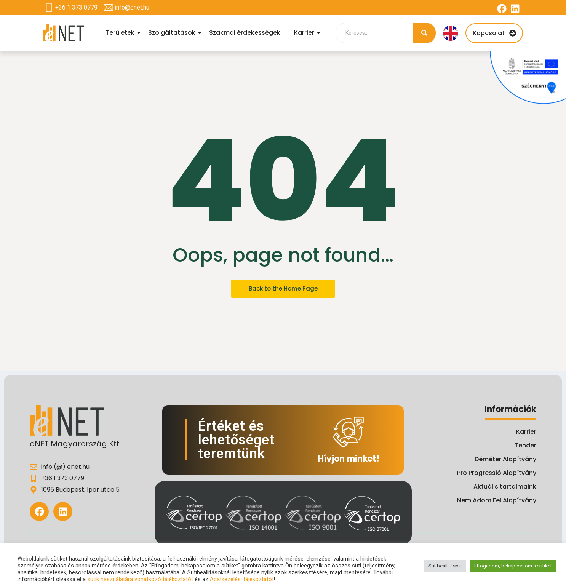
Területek (121, 32)
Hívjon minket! (348, 459)
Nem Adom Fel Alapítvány (496, 500)
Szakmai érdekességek (244, 32)
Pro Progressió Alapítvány (496, 472)
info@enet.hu (132, 7)
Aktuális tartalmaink (504, 486)
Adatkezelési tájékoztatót (242, 579)
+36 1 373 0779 (76, 7)
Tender (525, 445)
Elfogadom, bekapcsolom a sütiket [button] (513, 566)
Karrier (305, 32)
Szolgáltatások (173, 32)
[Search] (374, 33)
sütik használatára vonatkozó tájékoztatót (140, 579)
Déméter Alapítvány (505, 459)
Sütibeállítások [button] (444, 566)
